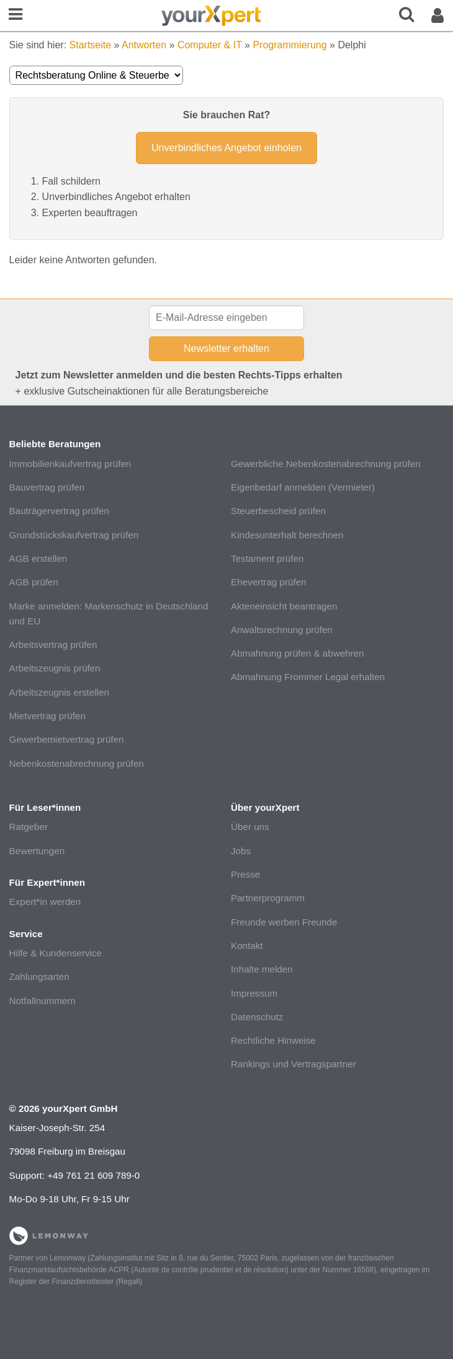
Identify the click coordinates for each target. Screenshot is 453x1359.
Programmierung (289, 45)
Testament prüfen (267, 558)
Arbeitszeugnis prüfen (55, 668)
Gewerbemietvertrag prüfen (66, 739)
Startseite (91, 45)
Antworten (144, 45)
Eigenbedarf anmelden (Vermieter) (303, 487)
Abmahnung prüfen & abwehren (297, 653)
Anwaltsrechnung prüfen (282, 629)
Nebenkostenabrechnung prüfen (76, 763)
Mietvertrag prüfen (47, 715)
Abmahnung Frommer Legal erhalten (308, 676)
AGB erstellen (38, 558)
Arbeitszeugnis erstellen (59, 692)
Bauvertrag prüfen (47, 487)
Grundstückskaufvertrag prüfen (74, 535)
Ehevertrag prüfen (269, 582)
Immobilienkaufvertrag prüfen (70, 463)
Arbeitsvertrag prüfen (53, 644)
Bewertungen (37, 851)
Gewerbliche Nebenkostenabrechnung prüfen (326, 463)
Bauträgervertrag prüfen (59, 510)
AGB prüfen (33, 582)
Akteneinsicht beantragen (284, 606)
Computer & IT (209, 45)
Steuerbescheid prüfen (278, 510)
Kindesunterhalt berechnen (287, 535)
